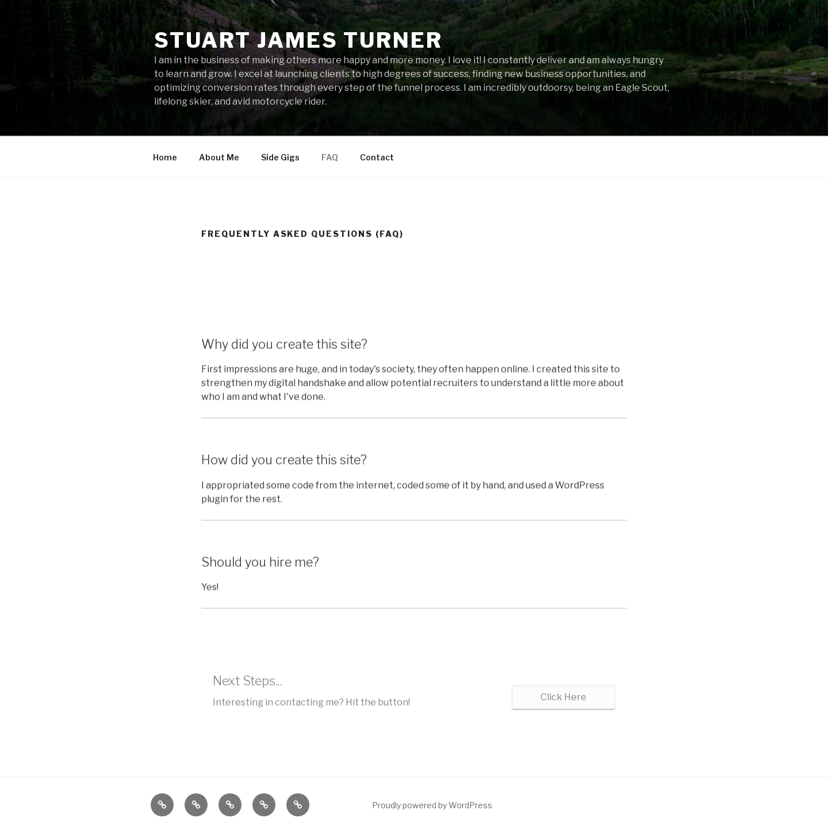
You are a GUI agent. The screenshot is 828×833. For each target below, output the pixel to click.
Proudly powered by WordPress (432, 805)
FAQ (329, 157)
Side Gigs (280, 157)
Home (165, 157)
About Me (219, 157)
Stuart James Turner (298, 40)
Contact (377, 157)
